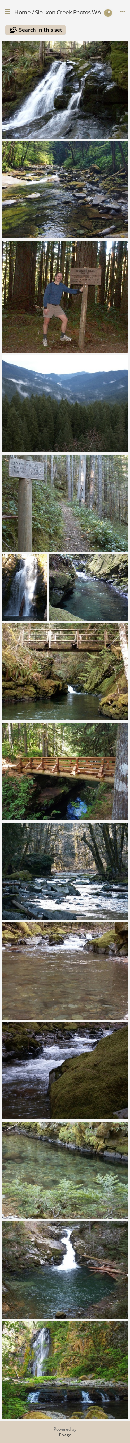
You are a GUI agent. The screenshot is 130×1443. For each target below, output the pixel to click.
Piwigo (65, 1435)
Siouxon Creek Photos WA (68, 12)
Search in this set (40, 29)
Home (22, 12)
